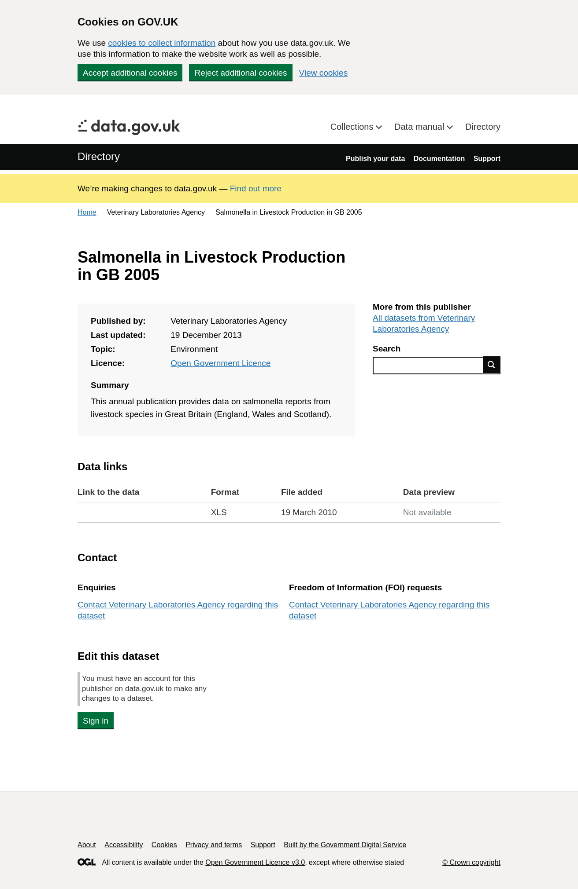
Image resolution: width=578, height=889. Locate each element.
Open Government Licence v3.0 (255, 862)
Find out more (256, 188)
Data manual (420, 127)
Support (487, 158)
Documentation (439, 158)
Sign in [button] (95, 720)
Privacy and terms (213, 845)
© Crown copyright (471, 862)
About (87, 845)
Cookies (164, 845)
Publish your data (375, 158)
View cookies (323, 73)
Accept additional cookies (130, 72)
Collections (353, 127)
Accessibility (123, 845)
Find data (491, 364)
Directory (482, 127)
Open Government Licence (220, 363)
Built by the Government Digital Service (345, 845)
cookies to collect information (161, 43)
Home (87, 212)
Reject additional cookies (240, 72)
